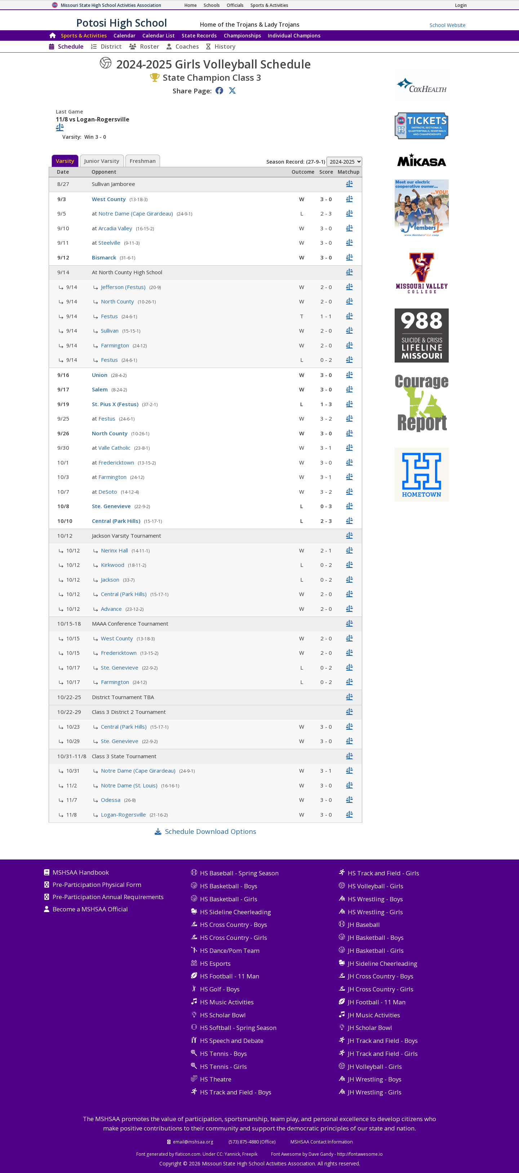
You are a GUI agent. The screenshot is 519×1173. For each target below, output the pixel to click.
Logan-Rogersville (124, 814)
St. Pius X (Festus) (116, 404)
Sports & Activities (84, 35)
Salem (100, 389)
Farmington (115, 345)
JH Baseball (364, 924)
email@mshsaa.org (193, 1142)
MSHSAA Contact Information (321, 1141)
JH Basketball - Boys (376, 937)
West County (109, 199)
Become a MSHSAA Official (90, 909)
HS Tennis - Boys (223, 1053)
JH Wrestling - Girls (375, 1092)
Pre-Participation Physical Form (97, 885)
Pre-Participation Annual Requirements (108, 897)
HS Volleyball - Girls (375, 886)
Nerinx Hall (115, 550)
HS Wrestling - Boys (375, 899)
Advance (112, 608)
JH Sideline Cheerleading (382, 963)
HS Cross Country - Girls (233, 937)
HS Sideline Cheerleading (235, 912)
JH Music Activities (374, 1015)
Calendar (125, 35)
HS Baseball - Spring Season (239, 873)
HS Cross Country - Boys (233, 924)
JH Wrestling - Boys (375, 1079)
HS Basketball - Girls (228, 899)
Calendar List (158, 35)
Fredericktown (117, 462)
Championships (242, 35)
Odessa (111, 799)
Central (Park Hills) (117, 520)
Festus (110, 316)
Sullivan (110, 330)
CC (219, 1154)
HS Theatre (215, 1079)
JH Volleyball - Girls (375, 1066)
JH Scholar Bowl (370, 1027)
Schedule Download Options (210, 831)
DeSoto (108, 491)
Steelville (110, 242)
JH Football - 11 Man (376, 1002)
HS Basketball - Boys (228, 886)
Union (100, 374)
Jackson (111, 579)
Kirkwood (113, 564)
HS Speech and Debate (231, 1040)
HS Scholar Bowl (223, 1015)
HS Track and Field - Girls (383, 873)
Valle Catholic (115, 447)
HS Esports (215, 963)
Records (199, 35)
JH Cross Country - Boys (380, 976)
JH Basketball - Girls (376, 950)
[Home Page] (191, 5)
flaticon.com (187, 1154)
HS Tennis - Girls (223, 1066)
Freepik (249, 1154)
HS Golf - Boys (220, 989)
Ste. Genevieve (112, 506)
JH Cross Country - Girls (380, 989)
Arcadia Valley (116, 228)
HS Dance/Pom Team (230, 950)
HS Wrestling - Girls (375, 912)
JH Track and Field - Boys (383, 1040)
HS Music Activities (227, 1002)
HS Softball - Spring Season (238, 1027)
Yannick (232, 1154)
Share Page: (192, 90)
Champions (294, 35)
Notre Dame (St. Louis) (130, 785)
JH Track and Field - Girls (383, 1053)
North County (118, 301)
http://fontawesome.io (360, 1154)
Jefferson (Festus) (124, 286)
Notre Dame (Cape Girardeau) (136, 213)
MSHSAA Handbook (81, 872)
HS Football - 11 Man (229, 976)
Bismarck (104, 257)
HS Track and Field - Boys (235, 1092)
